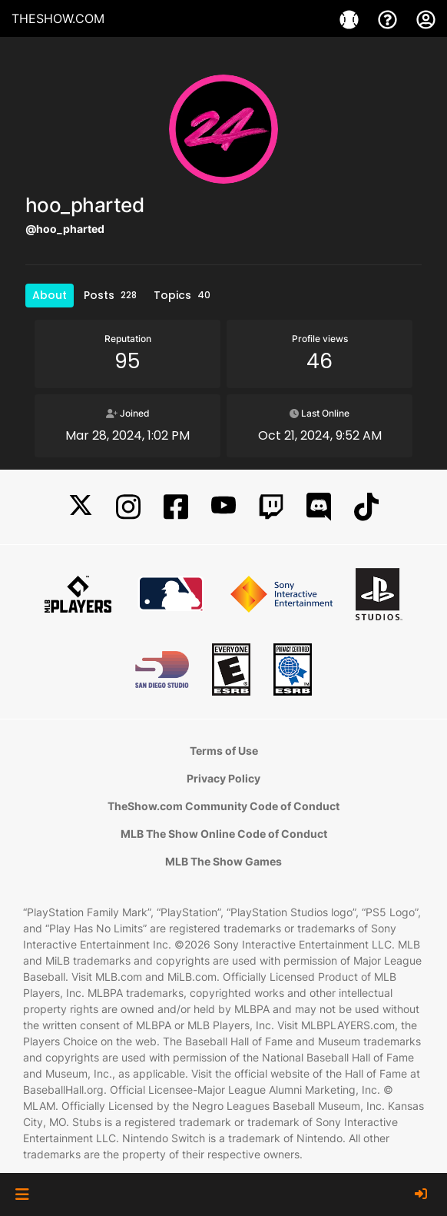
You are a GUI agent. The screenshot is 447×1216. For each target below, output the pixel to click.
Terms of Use (224, 750)
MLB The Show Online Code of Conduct (224, 833)
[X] (80, 507)
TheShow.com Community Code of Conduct (223, 805)
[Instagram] (128, 507)
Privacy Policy (223, 778)
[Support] (389, 18)
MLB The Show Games (223, 861)
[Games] (351, 18)
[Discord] (318, 507)
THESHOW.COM (58, 18)
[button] (22, 1194)
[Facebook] (176, 507)
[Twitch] (271, 507)
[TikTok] (366, 507)
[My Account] (425, 18)
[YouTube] (223, 507)
